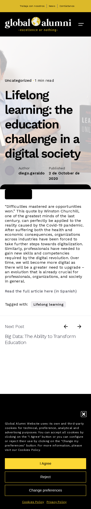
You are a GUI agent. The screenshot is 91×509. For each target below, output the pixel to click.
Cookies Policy (33, 502)
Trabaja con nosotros (32, 6)
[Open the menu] (81, 24)
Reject (45, 477)
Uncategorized (18, 80)
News (52, 6)
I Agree (45, 463)
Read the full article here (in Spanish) (41, 291)
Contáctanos (66, 6)
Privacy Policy (57, 502)
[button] (83, 414)
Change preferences (45, 490)
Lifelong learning (48, 304)
